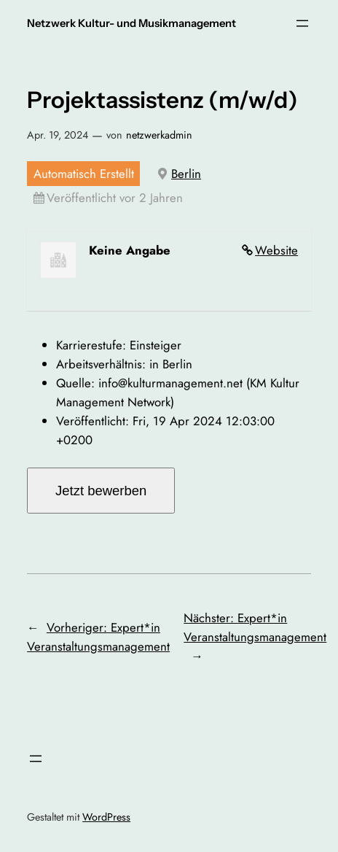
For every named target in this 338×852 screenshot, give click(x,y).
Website (276, 250)
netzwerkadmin (159, 135)
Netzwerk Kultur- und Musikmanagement (131, 23)
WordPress (106, 817)
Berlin (186, 173)
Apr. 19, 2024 (57, 135)
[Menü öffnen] (302, 23)
